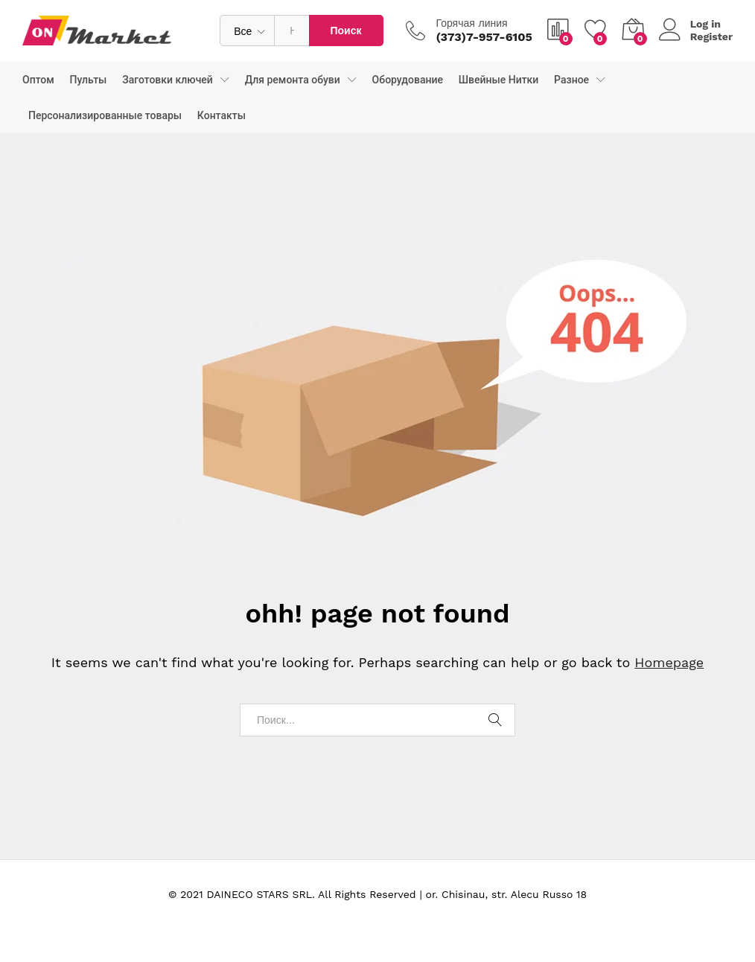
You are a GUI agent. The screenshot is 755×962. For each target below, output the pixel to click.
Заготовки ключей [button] (167, 79)
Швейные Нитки (499, 79)
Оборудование (407, 79)
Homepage (669, 662)
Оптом (38, 79)
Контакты (221, 115)
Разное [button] (571, 79)
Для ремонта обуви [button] (292, 79)
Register (711, 36)
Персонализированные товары (105, 115)
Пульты (88, 79)
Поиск (345, 30)
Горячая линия (472, 23)
